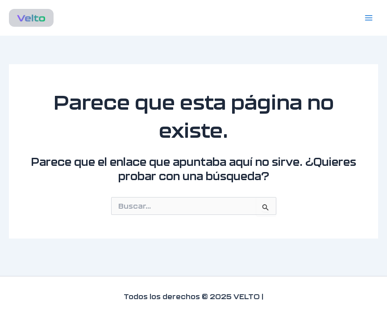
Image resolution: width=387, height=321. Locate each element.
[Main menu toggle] (368, 17)
